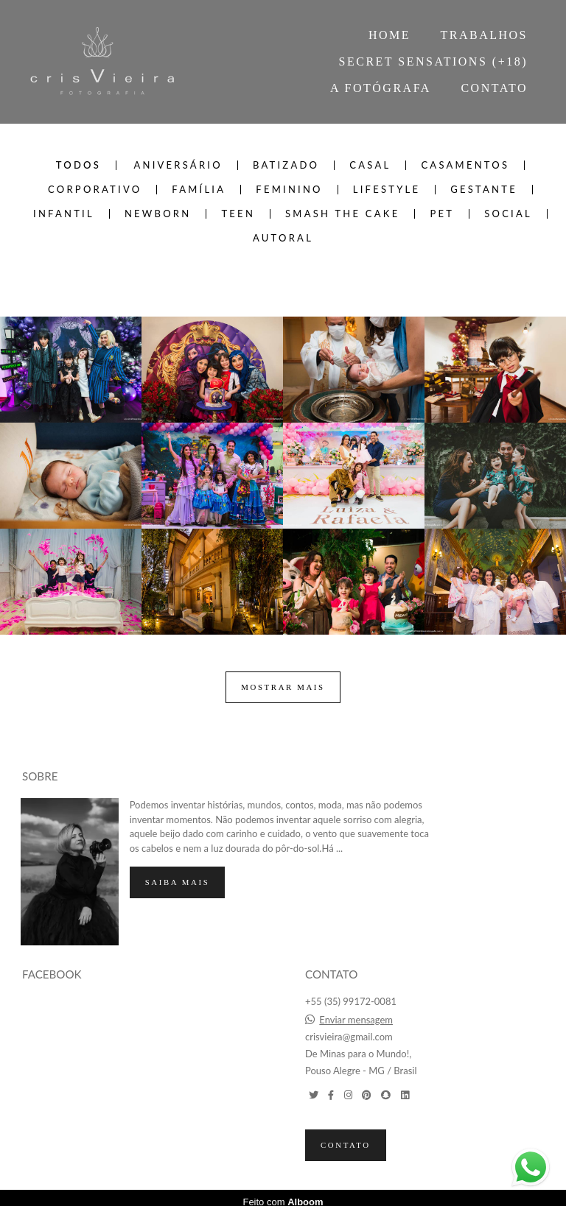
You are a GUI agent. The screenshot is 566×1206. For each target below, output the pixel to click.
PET (442, 214)
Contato (346, 1136)
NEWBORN (158, 214)
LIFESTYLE (386, 189)
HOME (389, 35)
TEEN (238, 214)
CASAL (370, 165)
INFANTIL (63, 214)
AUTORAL (283, 238)
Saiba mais (177, 874)
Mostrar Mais (282, 687)
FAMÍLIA (199, 189)
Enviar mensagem (356, 1012)
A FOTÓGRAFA (380, 88)
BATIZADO (286, 165)
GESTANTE (483, 189)
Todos (78, 165)
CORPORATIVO (95, 189)
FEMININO (289, 189)
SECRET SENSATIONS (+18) (433, 61)
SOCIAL (508, 214)
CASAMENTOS (465, 165)
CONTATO (494, 88)
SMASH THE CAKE (342, 214)
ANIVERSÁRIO (177, 165)
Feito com (282, 1193)
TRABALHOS (484, 35)
